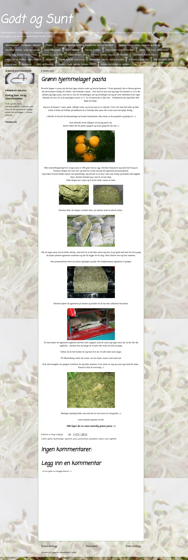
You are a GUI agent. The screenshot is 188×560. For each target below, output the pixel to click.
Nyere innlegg (49, 546)
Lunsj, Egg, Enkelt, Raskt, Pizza (21, 54)
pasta (75, 439)
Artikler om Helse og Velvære (115, 64)
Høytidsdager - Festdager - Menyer (23, 45)
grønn (50, 439)
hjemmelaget (58, 439)
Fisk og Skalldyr (93, 50)
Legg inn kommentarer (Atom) (63, 552)
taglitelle (112, 439)
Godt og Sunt (36, 20)
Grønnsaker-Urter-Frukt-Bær (120, 50)
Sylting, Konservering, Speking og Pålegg (139, 45)
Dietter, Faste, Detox (52, 54)
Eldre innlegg (133, 546)
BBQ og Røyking (45, 64)
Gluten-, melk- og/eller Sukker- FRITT (77, 64)
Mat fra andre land (163, 59)
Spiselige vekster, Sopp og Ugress (22, 50)
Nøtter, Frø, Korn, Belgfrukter (153, 50)
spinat (101, 439)
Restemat (26, 64)
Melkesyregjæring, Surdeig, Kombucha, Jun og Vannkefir (85, 45)
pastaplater (93, 439)
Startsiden (91, 546)
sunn (106, 439)
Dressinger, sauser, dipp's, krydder (107, 59)
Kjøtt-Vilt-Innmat (52, 50)
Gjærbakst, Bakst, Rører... (145, 54)
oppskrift (68, 439)
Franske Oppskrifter (139, 59)
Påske (49, 45)
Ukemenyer (11, 64)
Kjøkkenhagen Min (77, 54)
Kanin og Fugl (73, 50)
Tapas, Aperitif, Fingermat (71, 59)
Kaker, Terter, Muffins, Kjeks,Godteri (23, 59)
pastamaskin (83, 439)
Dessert (50, 59)
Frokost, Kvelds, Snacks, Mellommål (109, 54)
